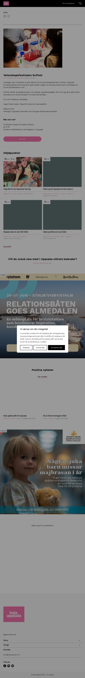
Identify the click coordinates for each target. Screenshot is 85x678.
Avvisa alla (40, 348)
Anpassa (26, 348)
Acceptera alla (56, 348)
